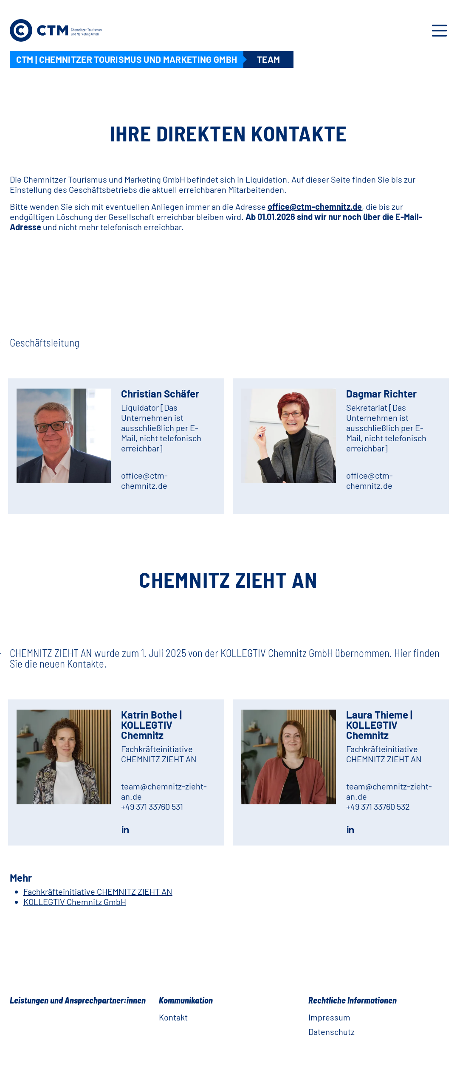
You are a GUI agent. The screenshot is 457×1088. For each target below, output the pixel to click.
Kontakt (173, 1017)
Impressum (329, 1017)
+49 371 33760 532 (378, 806)
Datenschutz (331, 1031)
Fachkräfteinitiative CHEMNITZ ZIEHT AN (97, 891)
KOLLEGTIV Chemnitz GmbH (74, 901)
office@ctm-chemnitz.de (315, 206)
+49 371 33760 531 (152, 806)
